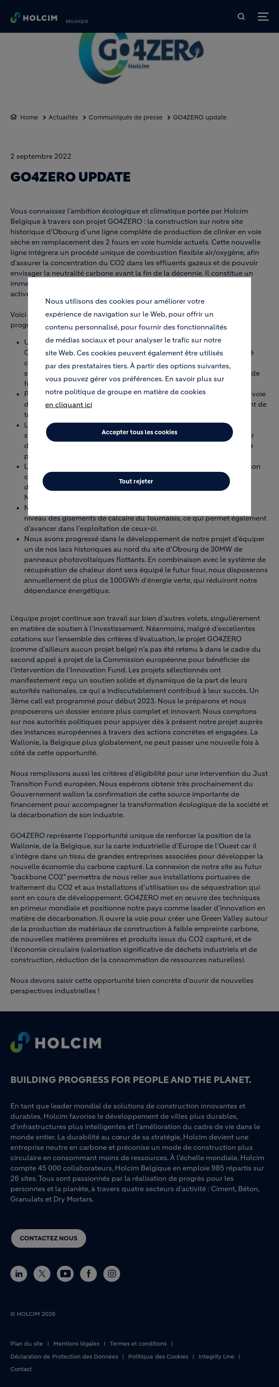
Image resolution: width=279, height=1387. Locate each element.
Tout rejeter (136, 481)
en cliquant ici (68, 404)
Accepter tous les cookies (139, 432)
